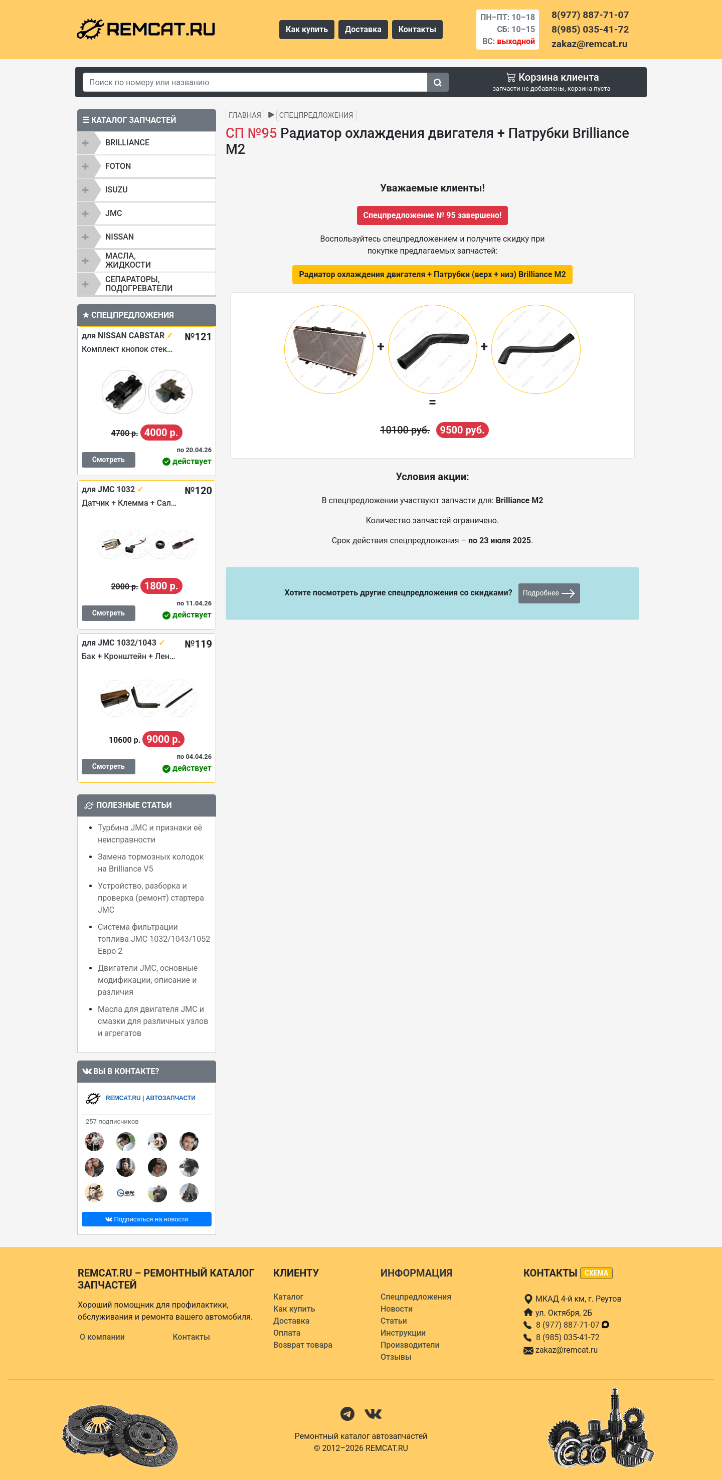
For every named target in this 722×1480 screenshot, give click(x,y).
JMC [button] (113, 213)
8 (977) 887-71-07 (573, 1325)
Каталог (288, 1297)
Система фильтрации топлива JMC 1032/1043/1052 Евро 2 (154, 939)
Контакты (417, 29)
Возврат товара (302, 1345)
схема (597, 1273)
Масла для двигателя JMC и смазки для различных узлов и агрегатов (153, 1021)
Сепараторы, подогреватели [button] (138, 284)
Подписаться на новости (146, 1219)
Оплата (286, 1333)
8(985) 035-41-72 (590, 29)
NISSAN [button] (119, 237)
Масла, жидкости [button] (128, 260)
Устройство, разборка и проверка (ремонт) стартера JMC (151, 898)
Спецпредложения (316, 115)
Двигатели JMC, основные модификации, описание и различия (148, 980)
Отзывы (396, 1357)
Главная (245, 115)
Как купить (307, 29)
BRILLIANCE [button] (127, 142)
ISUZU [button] (116, 189)
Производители (410, 1345)
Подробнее (549, 593)
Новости (397, 1309)
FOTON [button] (118, 166)
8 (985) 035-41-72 (568, 1337)
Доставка (363, 29)
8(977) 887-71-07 (590, 15)
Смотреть (108, 460)
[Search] (255, 82)
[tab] (146, 142)
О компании (102, 1337)
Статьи (394, 1321)
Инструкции (403, 1333)
